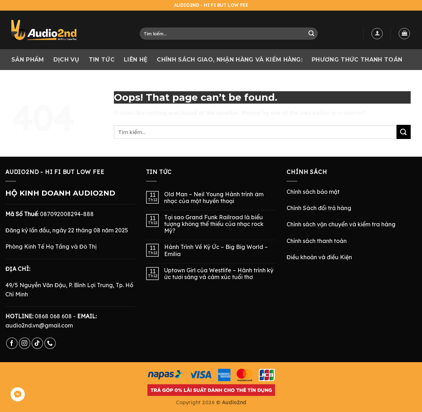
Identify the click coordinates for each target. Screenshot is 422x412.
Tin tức (102, 59)
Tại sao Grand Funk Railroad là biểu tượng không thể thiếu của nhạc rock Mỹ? (214, 224)
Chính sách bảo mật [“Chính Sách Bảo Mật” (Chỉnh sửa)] (313, 191)
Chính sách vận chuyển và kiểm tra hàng (341, 224)
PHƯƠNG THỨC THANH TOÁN (357, 59)
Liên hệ (136, 59)
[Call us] (50, 343)
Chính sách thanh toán (317, 240)
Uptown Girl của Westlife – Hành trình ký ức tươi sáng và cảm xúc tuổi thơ (218, 273)
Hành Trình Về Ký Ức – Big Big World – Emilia (216, 250)
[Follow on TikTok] (37, 343)
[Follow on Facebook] (12, 343)
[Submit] (311, 34)
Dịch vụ (66, 59)
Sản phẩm (27, 59)
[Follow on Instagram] (24, 343)
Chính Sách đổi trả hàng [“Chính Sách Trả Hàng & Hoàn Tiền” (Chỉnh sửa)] (319, 207)
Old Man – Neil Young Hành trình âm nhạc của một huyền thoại (214, 197)
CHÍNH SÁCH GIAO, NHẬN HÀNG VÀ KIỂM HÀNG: (229, 59)
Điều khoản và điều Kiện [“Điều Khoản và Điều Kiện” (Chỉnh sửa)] (319, 257)
